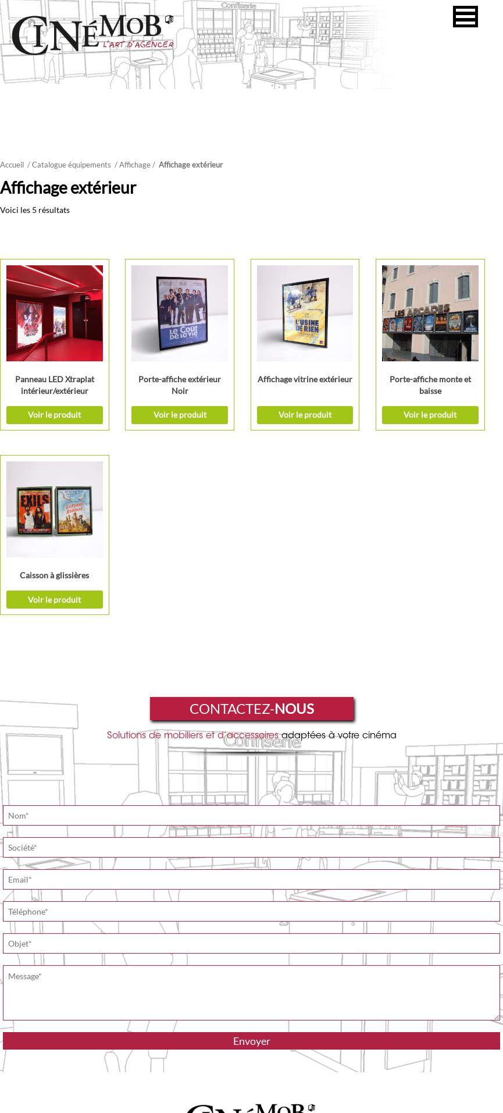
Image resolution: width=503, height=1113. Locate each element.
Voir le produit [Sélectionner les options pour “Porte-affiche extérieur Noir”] (146, 402)
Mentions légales (232, 1100)
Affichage (135, 164)
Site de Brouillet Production (261, 1067)
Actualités (377, 985)
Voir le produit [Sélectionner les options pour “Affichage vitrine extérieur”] (251, 402)
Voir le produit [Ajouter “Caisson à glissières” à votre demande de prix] (460, 402)
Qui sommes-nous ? (142, 985)
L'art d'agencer (210, 985)
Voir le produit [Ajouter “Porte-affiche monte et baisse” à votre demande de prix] (355, 402)
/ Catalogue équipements (69, 164)
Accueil (12, 164)
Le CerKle (282, 1100)
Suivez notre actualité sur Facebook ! (374, 1067)
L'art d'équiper (266, 985)
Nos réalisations (324, 985)
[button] (465, 16)
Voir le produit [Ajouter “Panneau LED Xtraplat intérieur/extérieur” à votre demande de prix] (42, 402)
